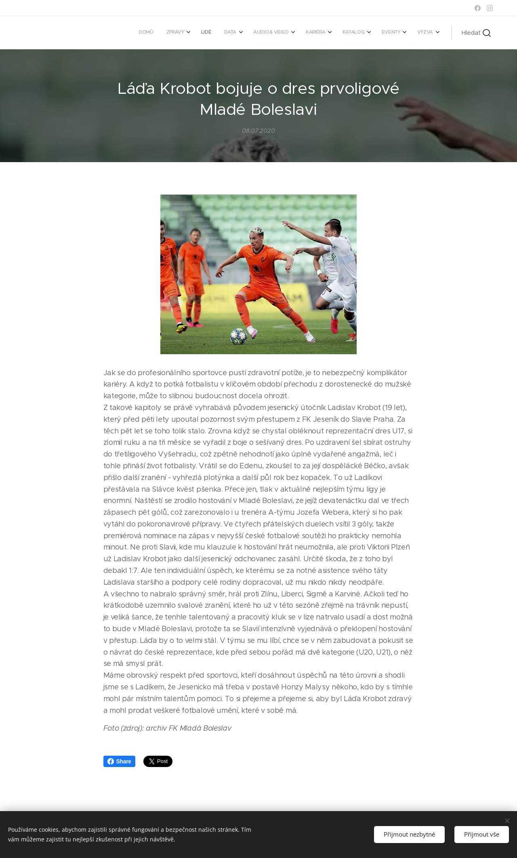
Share (119, 761)
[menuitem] (307, 33)
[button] (476, 33)
